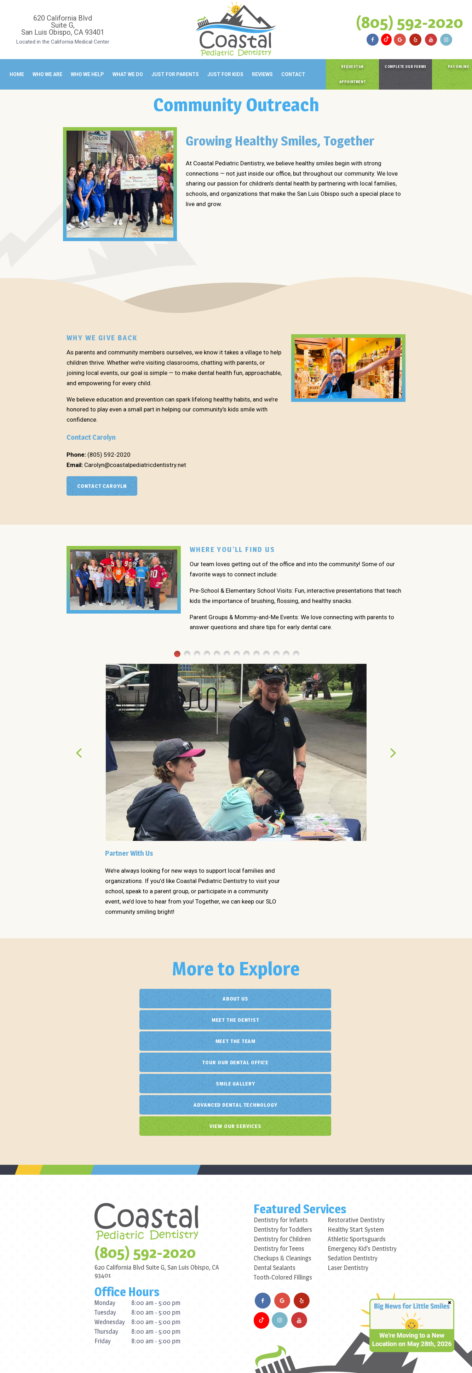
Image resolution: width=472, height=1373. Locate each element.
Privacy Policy (171, 1359)
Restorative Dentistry (356, 1135)
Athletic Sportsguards (357, 1154)
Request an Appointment (352, 74)
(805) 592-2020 (409, 22)
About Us (126, 998)
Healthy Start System (356, 1144)
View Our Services (235, 1041)
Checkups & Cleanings (282, 1173)
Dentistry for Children (282, 1154)
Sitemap (139, 1359)
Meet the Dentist (235, 998)
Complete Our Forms (405, 66)
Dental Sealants (274, 1182)
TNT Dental (286, 1359)
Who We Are (47, 74)
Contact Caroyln (102, 486)
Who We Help (87, 74)
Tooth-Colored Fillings (283, 1192)
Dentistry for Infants (281, 1135)
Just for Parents (175, 74)
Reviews (262, 74)
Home (17, 74)
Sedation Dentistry (353, 1173)
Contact (293, 74)
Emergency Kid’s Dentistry (362, 1163)
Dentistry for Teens (279, 1163)
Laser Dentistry (348, 1182)
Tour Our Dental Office (126, 1019)
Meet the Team (344, 998)
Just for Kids (225, 74)
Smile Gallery (235, 1019)
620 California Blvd (62, 25)
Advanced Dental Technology (344, 1019)
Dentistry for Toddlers (283, 1144)
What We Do (128, 74)
